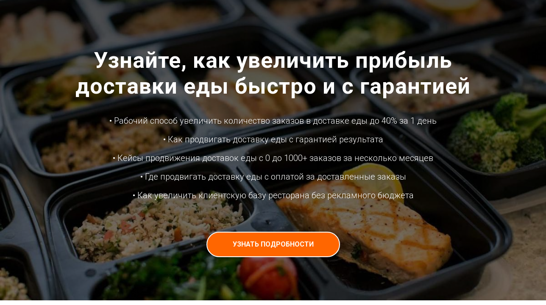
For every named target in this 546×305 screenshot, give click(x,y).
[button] (273, 244)
